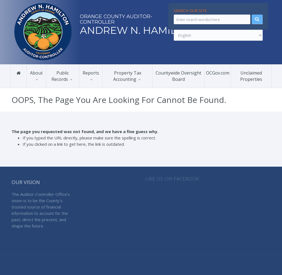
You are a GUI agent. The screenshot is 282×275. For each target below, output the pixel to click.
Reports (91, 73)
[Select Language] (218, 35)
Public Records (60, 76)
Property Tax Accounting (127, 76)
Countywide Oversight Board (178, 76)
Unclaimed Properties (251, 76)
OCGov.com (217, 73)
